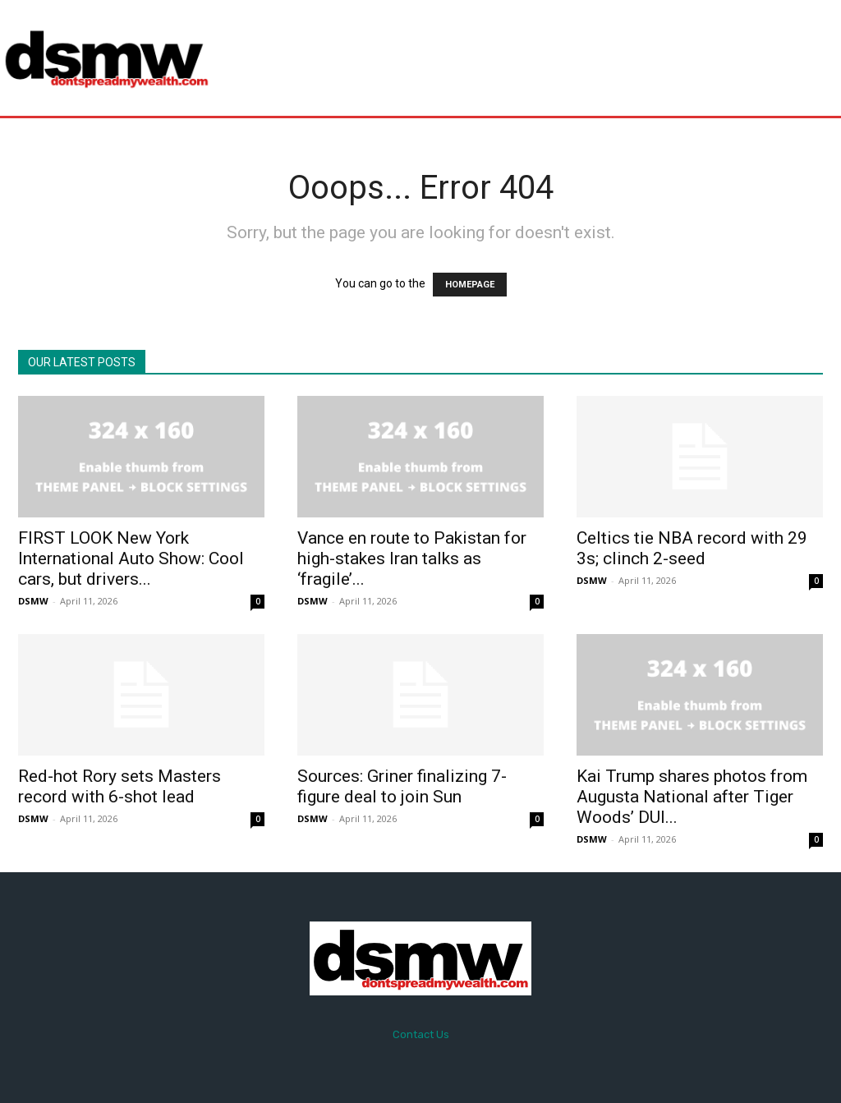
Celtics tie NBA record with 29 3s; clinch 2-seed (692, 548)
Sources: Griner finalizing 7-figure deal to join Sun (402, 786)
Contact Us (421, 1034)
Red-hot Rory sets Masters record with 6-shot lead (119, 786)
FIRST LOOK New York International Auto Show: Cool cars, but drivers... (131, 558)
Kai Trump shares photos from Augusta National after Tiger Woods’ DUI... (692, 796)
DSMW (33, 601)
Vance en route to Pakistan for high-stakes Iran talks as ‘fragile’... (411, 558)
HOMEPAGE (469, 284)
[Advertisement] (521, 57)
